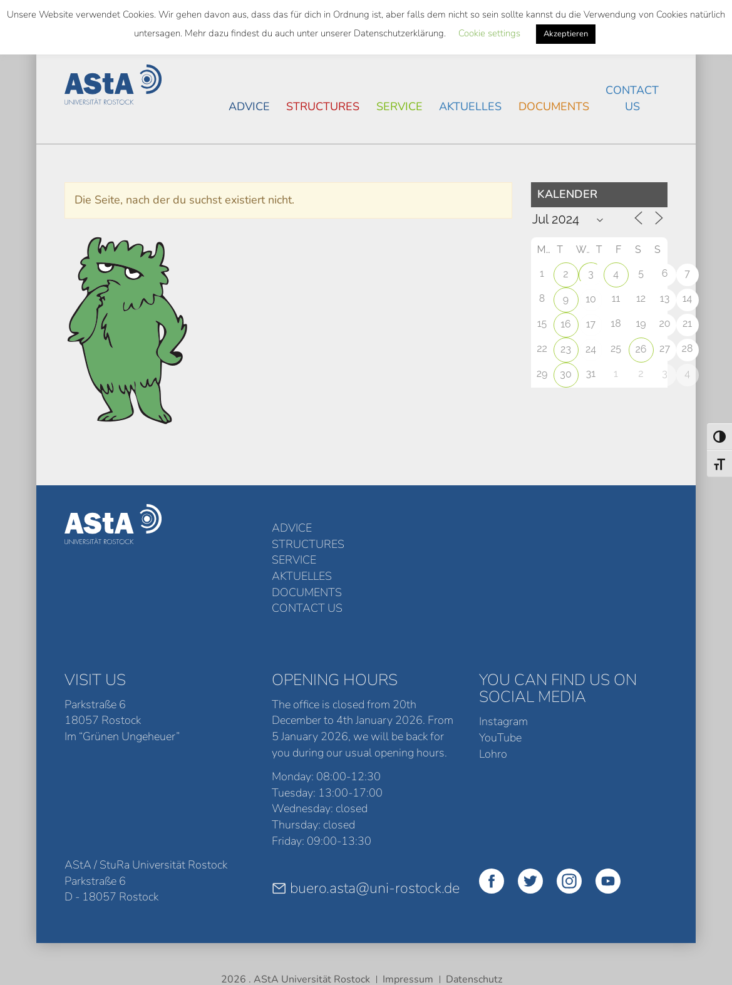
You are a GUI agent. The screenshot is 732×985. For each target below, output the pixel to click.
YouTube (500, 673)
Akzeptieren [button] (566, 33)
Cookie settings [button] (489, 33)
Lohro (493, 689)
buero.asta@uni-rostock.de (366, 823)
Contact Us (632, 98)
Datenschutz (474, 915)
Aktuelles (470, 106)
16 (565, 324)
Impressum (408, 915)
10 (590, 299)
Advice (249, 106)
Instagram (503, 656)
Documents (553, 106)
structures (322, 106)
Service (399, 106)
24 (590, 349)
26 (641, 349)
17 (590, 324)
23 (565, 349)
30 (565, 374)
